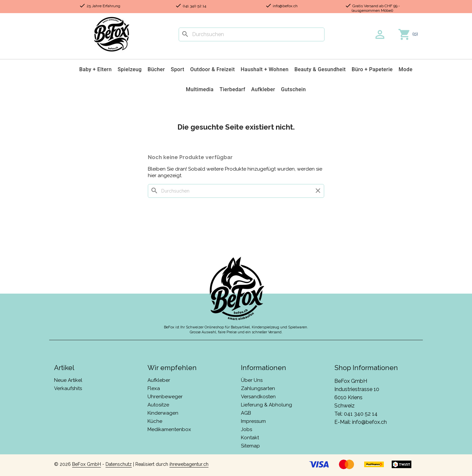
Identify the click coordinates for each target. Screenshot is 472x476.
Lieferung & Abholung (266, 405)
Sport (177, 69)
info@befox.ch (369, 422)
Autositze (158, 405)
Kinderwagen (163, 413)
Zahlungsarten (258, 388)
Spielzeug (130, 69)
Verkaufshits (68, 388)
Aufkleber (263, 89)
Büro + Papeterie (372, 69)
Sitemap (250, 446)
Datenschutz (119, 464)
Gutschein (293, 89)
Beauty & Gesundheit (320, 69)
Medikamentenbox (169, 429)
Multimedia (200, 89)
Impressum (253, 421)
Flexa (154, 388)
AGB (246, 413)
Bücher (156, 69)
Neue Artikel (68, 380)
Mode (405, 69)
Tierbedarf (233, 89)
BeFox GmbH (86, 464)
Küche (155, 421)
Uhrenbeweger (165, 397)
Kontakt (250, 438)
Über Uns (252, 380)
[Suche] (251, 34)
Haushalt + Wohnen (264, 69)
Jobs (246, 429)
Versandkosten (258, 397)
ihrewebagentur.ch (188, 464)
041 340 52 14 (361, 414)
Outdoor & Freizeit (212, 69)
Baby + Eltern (95, 69)
